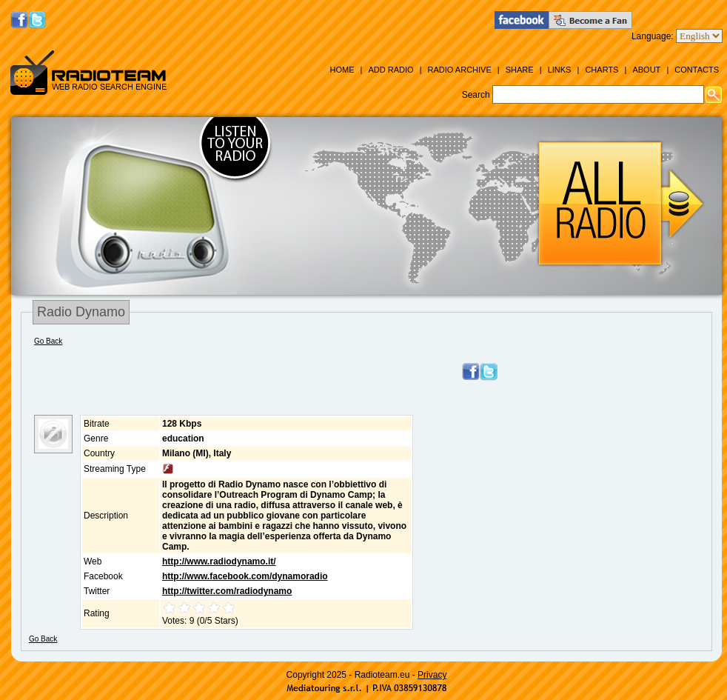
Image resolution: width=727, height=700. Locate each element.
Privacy (432, 675)
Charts (601, 69)
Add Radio (390, 69)
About (646, 69)
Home (341, 69)
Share (520, 69)
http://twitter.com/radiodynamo (227, 591)
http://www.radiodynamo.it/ (219, 561)
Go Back (48, 341)
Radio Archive (460, 69)
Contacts (696, 69)
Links (560, 69)
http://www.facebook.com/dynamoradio (245, 576)
